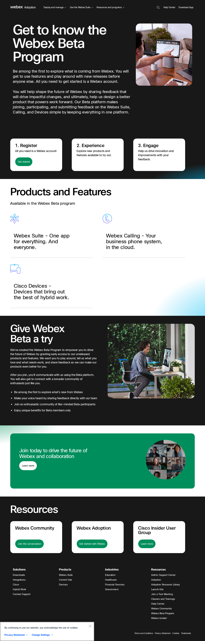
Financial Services (115, 584)
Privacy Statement (163, 633)
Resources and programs (110, 7)
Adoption (156, 579)
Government (111, 589)
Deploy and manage (55, 7)
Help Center (169, 7)
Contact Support (21, 594)
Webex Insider (159, 618)
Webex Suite (66, 575)
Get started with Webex (92, 543)
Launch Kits (157, 589)
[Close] (90, 626)
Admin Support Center (163, 575)
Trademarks (186, 633)
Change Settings (41, 635)
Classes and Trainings (163, 599)
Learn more (28, 465)
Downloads (19, 575)
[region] (47, 631)
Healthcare (111, 579)
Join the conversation (29, 543)
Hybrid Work (19, 589)
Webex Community (161, 608)
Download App (186, 7)
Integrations (19, 579)
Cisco (16, 584)
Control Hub (65, 579)
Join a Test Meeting (162, 594)
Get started (24, 161)
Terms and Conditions (143, 633)
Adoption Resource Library (165, 584)
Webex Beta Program (162, 613)
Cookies (175, 633)
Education (110, 575)
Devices (63, 584)
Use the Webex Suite (81, 7)
